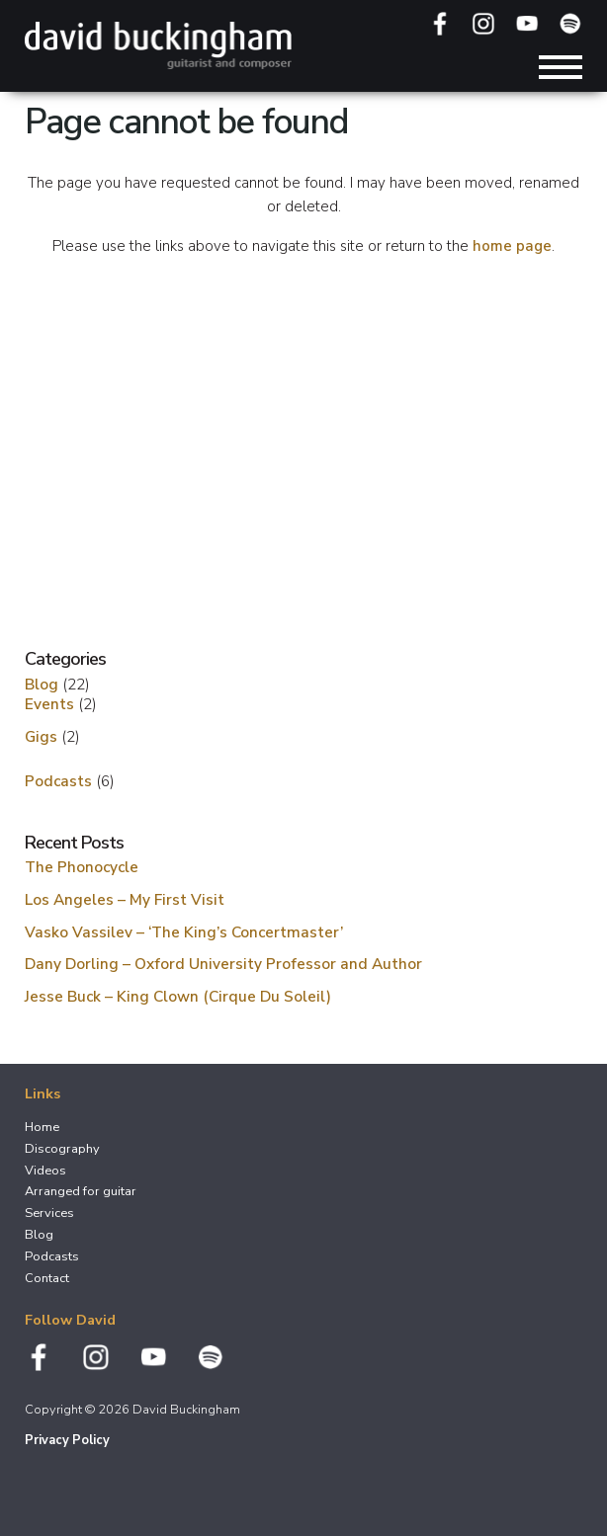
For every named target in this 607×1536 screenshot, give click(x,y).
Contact (47, 1278)
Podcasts (58, 780)
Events (49, 703)
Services (49, 1213)
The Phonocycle (81, 866)
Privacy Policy (67, 1440)
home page (512, 246)
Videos (45, 1170)
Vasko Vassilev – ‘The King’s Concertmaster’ (184, 932)
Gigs (41, 736)
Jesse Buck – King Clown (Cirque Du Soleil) (178, 996)
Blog (41, 684)
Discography (62, 1149)
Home (42, 1127)
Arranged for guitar (80, 1191)
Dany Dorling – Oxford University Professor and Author (223, 963)
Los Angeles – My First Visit (124, 899)
